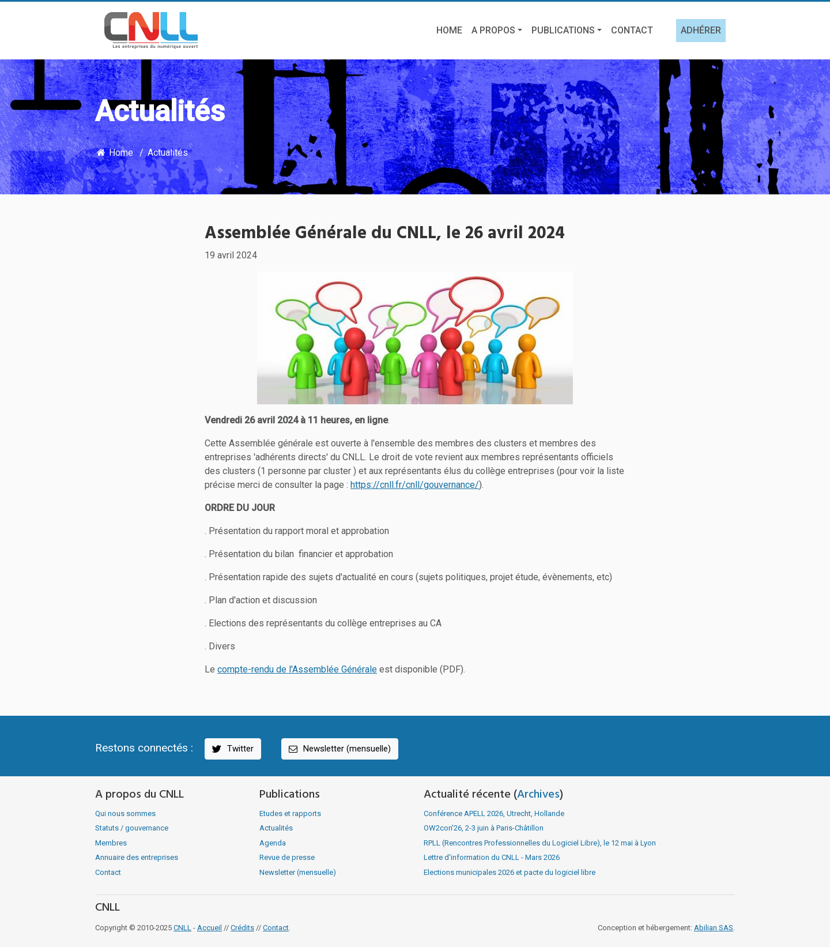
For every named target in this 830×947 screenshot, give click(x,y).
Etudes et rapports (290, 813)
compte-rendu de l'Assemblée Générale (297, 669)
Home (449, 30)
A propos (493, 30)
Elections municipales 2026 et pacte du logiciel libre (509, 872)
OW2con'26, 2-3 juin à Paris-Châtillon (484, 828)
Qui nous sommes (125, 813)
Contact (632, 30)
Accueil (209, 927)
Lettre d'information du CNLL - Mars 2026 (492, 857)
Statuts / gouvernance (131, 828)
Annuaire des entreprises (136, 857)
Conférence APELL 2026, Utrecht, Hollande (494, 813)
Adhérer (701, 30)
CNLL (182, 927)
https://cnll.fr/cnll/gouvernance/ (414, 484)
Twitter (232, 749)
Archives (538, 795)
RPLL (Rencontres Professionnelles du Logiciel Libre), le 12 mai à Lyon (540, 843)
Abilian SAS (713, 927)
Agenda (272, 843)
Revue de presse (287, 857)
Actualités (168, 152)
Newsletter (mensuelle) (339, 749)
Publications (563, 30)
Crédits (242, 927)
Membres (111, 843)
